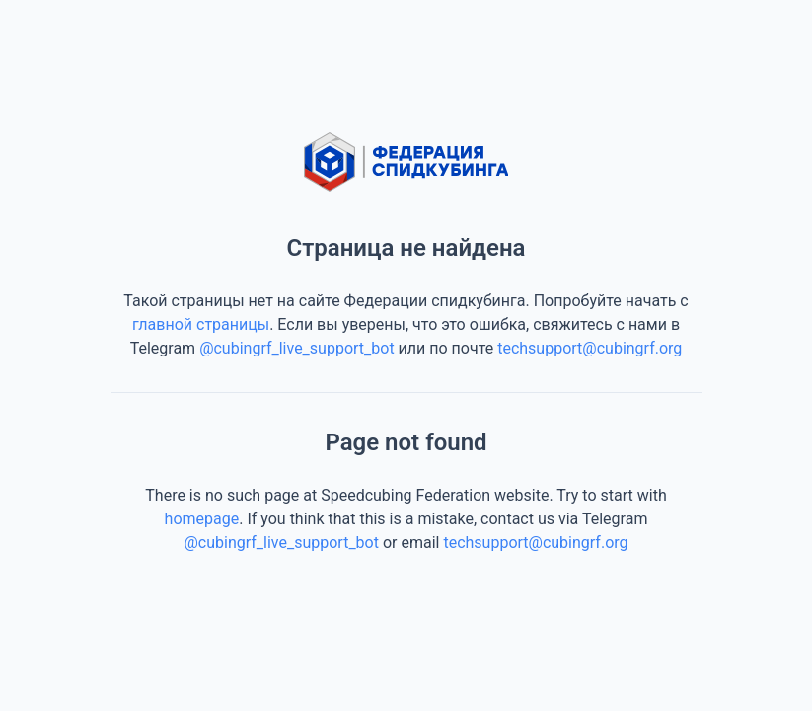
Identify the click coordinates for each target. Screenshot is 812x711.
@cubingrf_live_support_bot (297, 348)
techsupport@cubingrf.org (589, 348)
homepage (202, 519)
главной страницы (200, 324)
